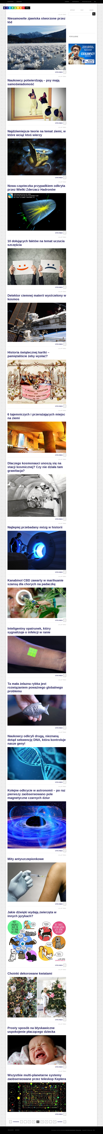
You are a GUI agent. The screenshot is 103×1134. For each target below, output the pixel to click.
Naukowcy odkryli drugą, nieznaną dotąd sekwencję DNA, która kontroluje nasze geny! (36, 739)
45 (46, 1121)
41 (29, 1121)
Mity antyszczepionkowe (25, 859)
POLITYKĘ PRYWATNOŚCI (70, 1130)
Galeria (91, 10)
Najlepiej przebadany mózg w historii (34, 527)
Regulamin (11, 1130)
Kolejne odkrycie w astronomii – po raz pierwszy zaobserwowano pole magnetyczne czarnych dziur (36, 794)
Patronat (19, 1)
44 (42, 1121)
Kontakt (17, 1130)
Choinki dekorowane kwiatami (29, 973)
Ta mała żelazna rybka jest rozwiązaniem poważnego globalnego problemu (35, 687)
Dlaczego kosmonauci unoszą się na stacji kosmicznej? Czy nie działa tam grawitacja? (35, 466)
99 (54, 1121)
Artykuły (72, 10)
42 (33, 1121)
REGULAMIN (78, 1130)
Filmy (82, 10)
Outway (23, 1130)
